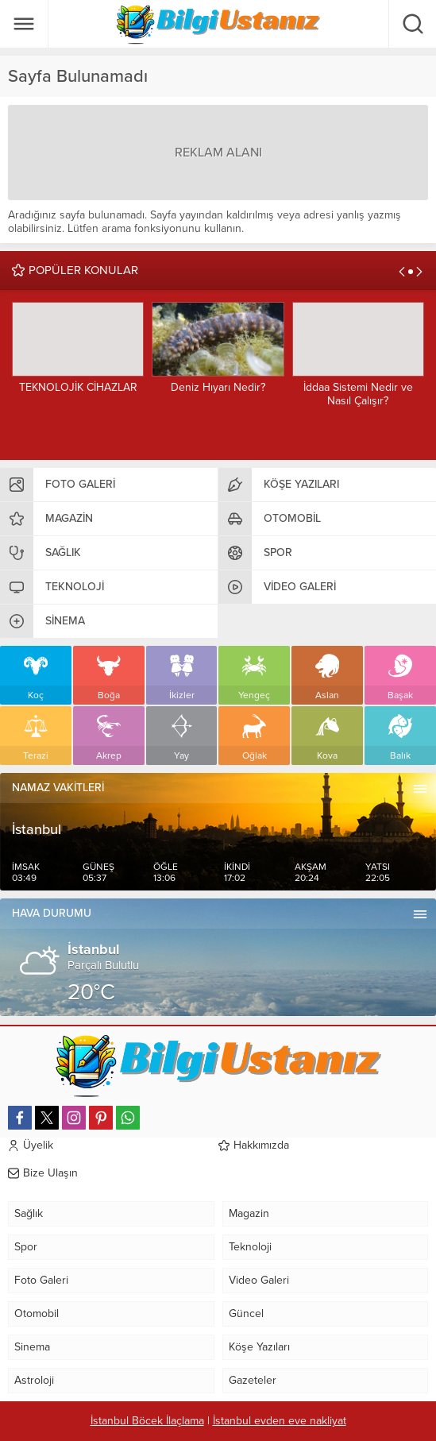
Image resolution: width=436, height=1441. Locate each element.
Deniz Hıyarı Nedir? (218, 387)
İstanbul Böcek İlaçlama (147, 1420)
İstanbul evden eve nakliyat (279, 1420)
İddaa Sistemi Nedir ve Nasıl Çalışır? (358, 394)
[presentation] (402, 271)
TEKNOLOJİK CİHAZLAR (78, 387)
